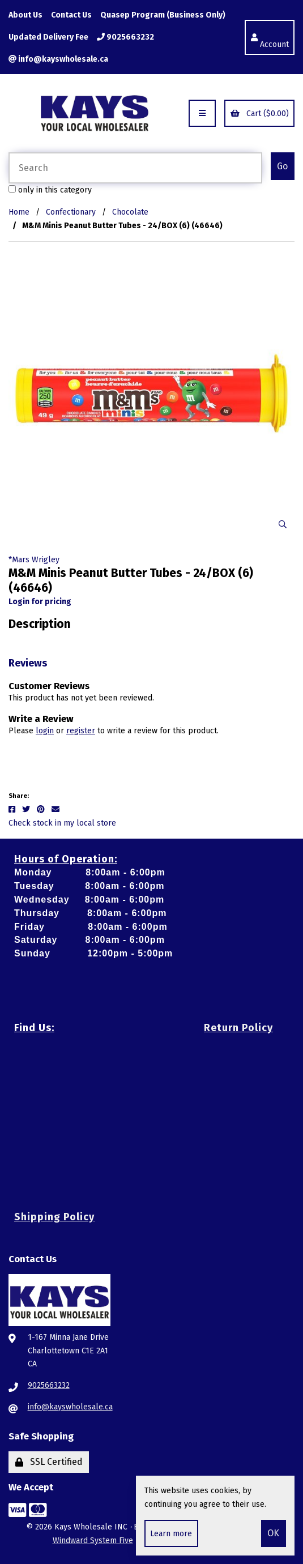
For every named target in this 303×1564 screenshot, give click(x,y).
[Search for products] (135, 167)
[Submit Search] (283, 166)
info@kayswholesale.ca (58, 59)
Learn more (171, 1534)
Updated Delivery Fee (48, 37)
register (80, 731)
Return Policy (238, 1028)
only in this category (50, 190)
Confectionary (71, 212)
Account (270, 37)
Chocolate (130, 212)
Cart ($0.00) (260, 113)
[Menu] (202, 113)
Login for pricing (39, 601)
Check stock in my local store (62, 823)
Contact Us (71, 15)
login (45, 731)
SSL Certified (49, 1461)
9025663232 (125, 37)
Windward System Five (93, 1540)
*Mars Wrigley (33, 560)
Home (18, 212)
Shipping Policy (54, 1217)
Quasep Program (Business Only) (162, 15)
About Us (25, 15)
